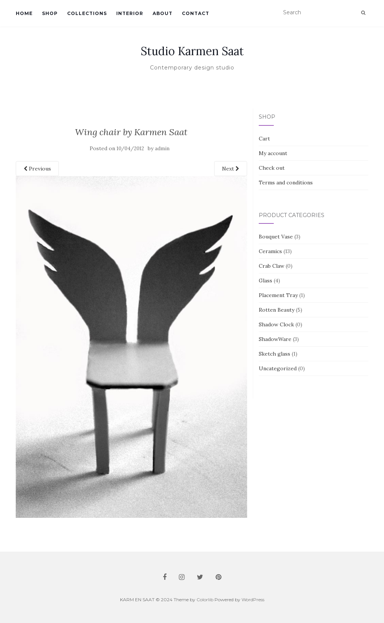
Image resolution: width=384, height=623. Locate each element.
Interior (129, 13)
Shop (50, 13)
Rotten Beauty (276, 309)
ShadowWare (275, 339)
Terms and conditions (286, 182)
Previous (37, 168)
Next (230, 168)
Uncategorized (278, 368)
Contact (195, 13)
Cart (264, 138)
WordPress (253, 599)
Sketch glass (274, 353)
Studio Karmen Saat (192, 51)
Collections (87, 13)
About (162, 13)
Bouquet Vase (276, 236)
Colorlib (204, 599)
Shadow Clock (276, 324)
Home (24, 13)
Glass (265, 280)
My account (273, 153)
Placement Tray (278, 295)
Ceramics (270, 251)
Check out (272, 167)
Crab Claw (271, 265)
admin (162, 148)
